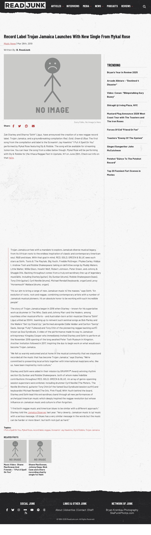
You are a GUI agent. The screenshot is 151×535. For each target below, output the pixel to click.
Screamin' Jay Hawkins (61, 430)
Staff (91, 509)
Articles (56, 6)
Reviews (126, 6)
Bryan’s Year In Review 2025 (122, 72)
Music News (10, 43)
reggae (47, 430)
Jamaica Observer (37, 412)
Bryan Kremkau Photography (122, 509)
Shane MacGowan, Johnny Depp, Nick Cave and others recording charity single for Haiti (38, 469)
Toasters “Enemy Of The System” (125, 137)
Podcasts (112, 6)
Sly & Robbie (79, 430)
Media (86, 6)
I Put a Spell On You (12, 430)
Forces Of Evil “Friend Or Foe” (122, 129)
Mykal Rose (27, 430)
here (11, 157)
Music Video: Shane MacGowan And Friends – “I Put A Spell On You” (15, 468)
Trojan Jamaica (93, 430)
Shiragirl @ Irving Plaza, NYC (122, 105)
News (98, 6)
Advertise (69, 509)
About (59, 509)
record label (38, 430)
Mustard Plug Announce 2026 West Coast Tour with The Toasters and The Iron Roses (126, 117)
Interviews (72, 6)
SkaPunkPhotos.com (122, 512)
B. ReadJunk (23, 49)
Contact (81, 509)
